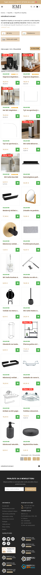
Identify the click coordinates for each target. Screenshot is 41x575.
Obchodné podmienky (8, 514)
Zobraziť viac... (5, 27)
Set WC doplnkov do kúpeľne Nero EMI (19, 110)
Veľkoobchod (6, 524)
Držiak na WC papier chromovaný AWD (19, 411)
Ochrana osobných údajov (9, 511)
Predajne (4, 521)
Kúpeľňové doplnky (7, 466)
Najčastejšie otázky (7, 516)
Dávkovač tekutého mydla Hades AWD (19, 444)
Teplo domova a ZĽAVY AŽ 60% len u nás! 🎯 (20, 2)
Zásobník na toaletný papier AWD (17, 344)
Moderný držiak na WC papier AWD (17, 210)
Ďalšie (38, 459)
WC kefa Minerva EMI (32, 144)
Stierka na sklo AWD (31, 277)
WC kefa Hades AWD (31, 311)
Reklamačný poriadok (8, 508)
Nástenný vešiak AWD (12, 244)
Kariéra (4, 529)
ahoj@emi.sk (28, 508)
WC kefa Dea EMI (11, 177)
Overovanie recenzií (8, 519)
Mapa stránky (6, 527)
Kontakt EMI (5, 506)
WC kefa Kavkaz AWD (12, 277)
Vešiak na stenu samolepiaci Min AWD (19, 311)
